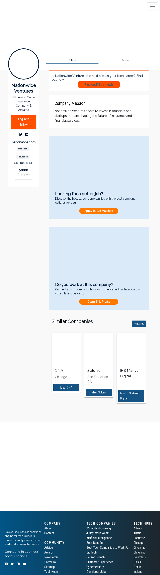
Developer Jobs (96, 572)
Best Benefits (94, 543)
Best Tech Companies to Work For (108, 547)
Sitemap (49, 567)
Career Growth (95, 557)
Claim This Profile (98, 301)
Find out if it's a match (99, 84)
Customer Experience (99, 562)
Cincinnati (139, 547)
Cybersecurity (95, 567)
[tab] (18, 6)
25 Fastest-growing (98, 528)
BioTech (91, 552)
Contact (49, 533)
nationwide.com (23, 142)
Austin (137, 533)
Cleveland (140, 552)
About (48, 528)
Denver (138, 567)
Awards (49, 552)
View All (138, 323)
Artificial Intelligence (99, 538)
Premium (50, 562)
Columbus (140, 557)
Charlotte (139, 538)
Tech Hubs (51, 572)
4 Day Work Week (97, 533)
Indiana (138, 572)
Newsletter (51, 557)
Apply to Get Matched (98, 210)
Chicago (139, 543)
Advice (48, 547)
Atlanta (138, 528)
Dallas (137, 562)
